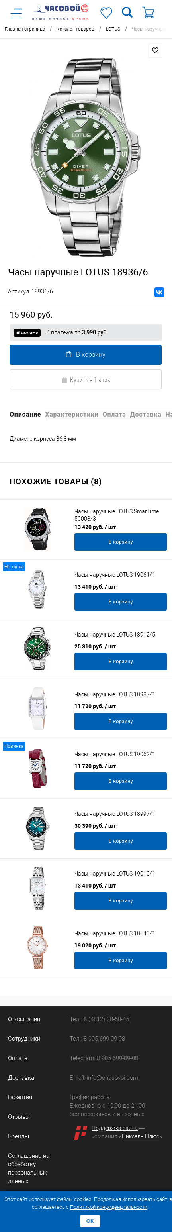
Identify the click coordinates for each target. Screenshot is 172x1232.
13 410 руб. (95, 586)
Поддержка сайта (115, 1128)
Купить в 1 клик (85, 379)
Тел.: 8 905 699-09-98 (97, 1038)
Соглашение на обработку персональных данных (28, 1168)
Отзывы (19, 1116)
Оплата (17, 1058)
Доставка (21, 1077)
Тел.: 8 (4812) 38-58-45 (99, 1019)
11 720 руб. (95, 706)
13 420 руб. (95, 527)
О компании (24, 1019)
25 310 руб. (95, 646)
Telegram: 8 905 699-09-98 (104, 1058)
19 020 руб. (95, 945)
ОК (90, 1221)
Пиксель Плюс (140, 1136)
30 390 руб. (95, 825)
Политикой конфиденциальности (108, 1207)
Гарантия (20, 1097)
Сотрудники (24, 1038)
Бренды (18, 1136)
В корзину (86, 354)
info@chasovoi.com (112, 1077)
